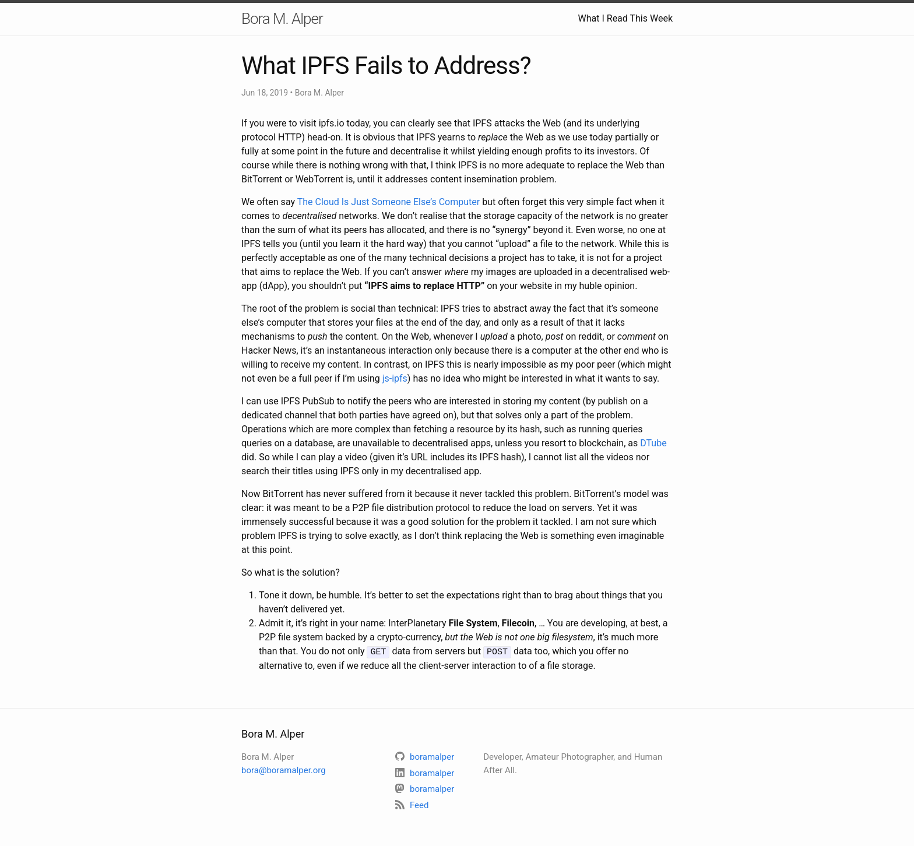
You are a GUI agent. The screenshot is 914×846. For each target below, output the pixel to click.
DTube (653, 443)
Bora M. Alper (282, 18)
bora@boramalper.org (283, 769)
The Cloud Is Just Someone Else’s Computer (388, 201)
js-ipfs (394, 378)
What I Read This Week (625, 18)
